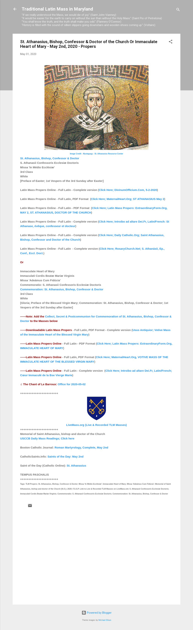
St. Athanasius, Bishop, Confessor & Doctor (49, 158)
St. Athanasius (76, 465)
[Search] (178, 10)
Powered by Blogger (97, 612)
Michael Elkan (104, 620)
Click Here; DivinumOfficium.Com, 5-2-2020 (128, 189)
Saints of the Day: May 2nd (65, 456)
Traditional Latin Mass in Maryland (57, 9)
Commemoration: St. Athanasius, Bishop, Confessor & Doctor (61, 289)
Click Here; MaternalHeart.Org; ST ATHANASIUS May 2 (127, 199)
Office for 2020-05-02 (72, 384)
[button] (170, 42)
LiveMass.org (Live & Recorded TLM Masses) (96, 424)
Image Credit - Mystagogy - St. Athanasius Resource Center (96, 154)
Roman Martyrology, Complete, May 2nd (81, 447)
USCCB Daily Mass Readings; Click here (47, 438)
